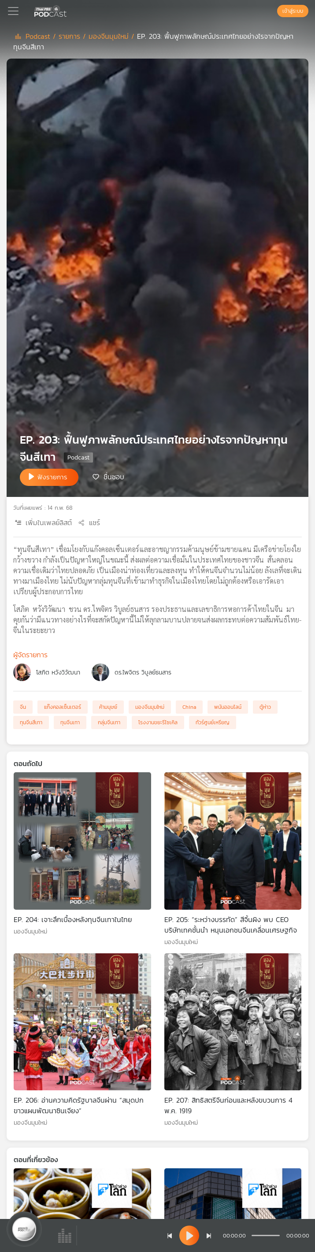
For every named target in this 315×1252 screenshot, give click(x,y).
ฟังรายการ (52, 477)
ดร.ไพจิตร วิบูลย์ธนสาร (143, 672)
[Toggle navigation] (13, 11)
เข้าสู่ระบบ (292, 11)
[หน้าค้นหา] (272, 11)
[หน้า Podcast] (68, 10)
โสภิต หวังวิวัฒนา (58, 672)
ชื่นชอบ (114, 476)
